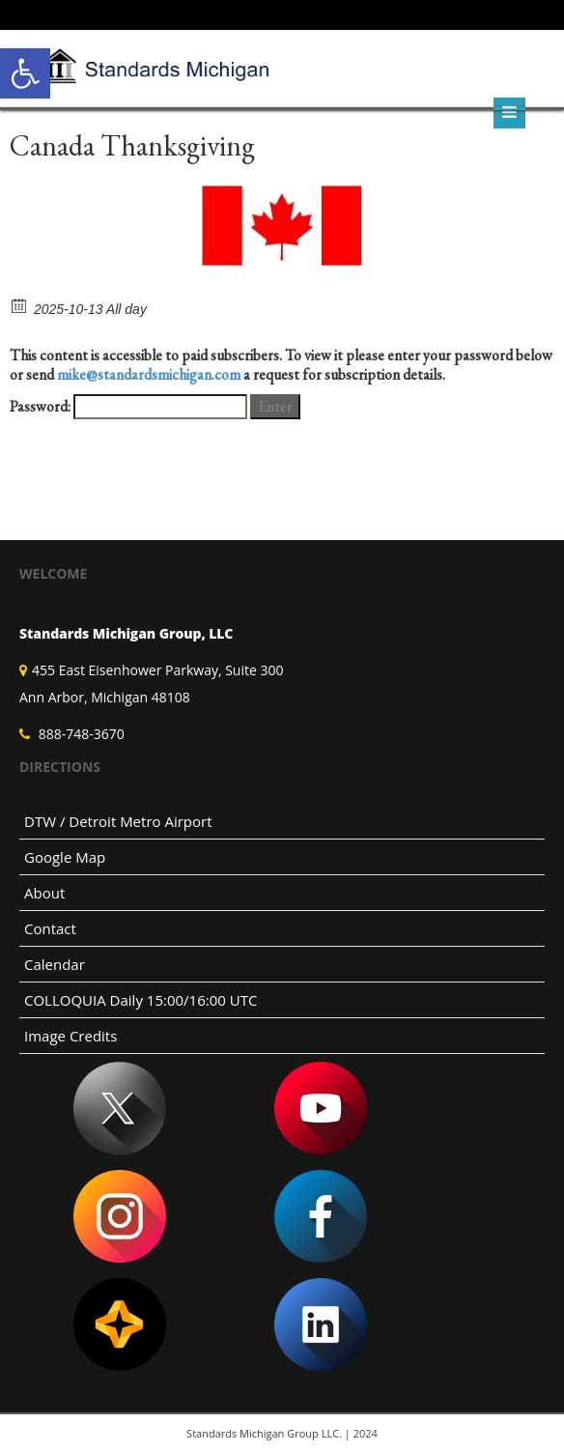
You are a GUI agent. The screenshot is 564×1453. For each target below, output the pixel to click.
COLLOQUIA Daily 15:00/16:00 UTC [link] (140, 1000)
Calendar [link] (54, 964)
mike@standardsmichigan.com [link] (148, 374)
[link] (25, 73)
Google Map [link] (64, 857)
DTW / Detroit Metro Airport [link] (118, 821)
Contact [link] (50, 928)
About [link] (44, 892)
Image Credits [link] (70, 1035)
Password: (128, 406)
